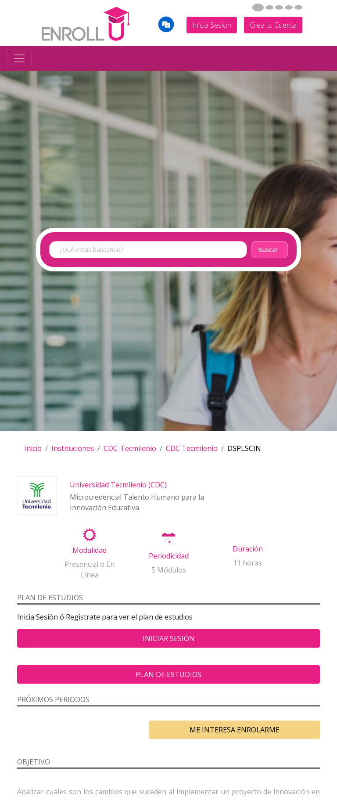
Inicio (33, 448)
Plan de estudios (168, 674)
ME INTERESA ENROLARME (235, 730)
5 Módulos (168, 570)
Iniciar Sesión (169, 638)
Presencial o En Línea (90, 569)
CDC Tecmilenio (192, 448)
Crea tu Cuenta (273, 25)
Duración (248, 549)
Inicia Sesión (211, 25)
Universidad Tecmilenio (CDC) (118, 485)
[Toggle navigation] (19, 58)
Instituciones (72, 448)
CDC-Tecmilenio (130, 448)
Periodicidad (169, 556)
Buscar (268, 249)
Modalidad (89, 550)
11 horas (247, 563)
